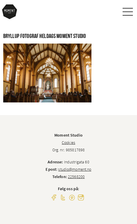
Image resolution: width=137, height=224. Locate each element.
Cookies (68, 142)
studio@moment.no (74, 169)
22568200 (76, 176)
